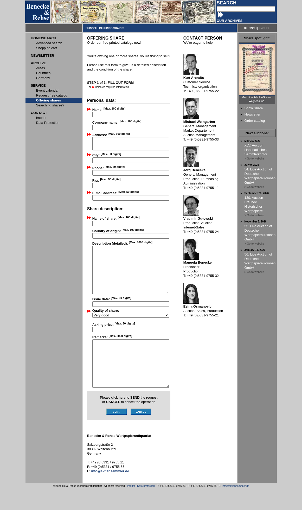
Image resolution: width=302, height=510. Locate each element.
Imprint (131, 507)
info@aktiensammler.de (235, 507)
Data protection (146, 507)
